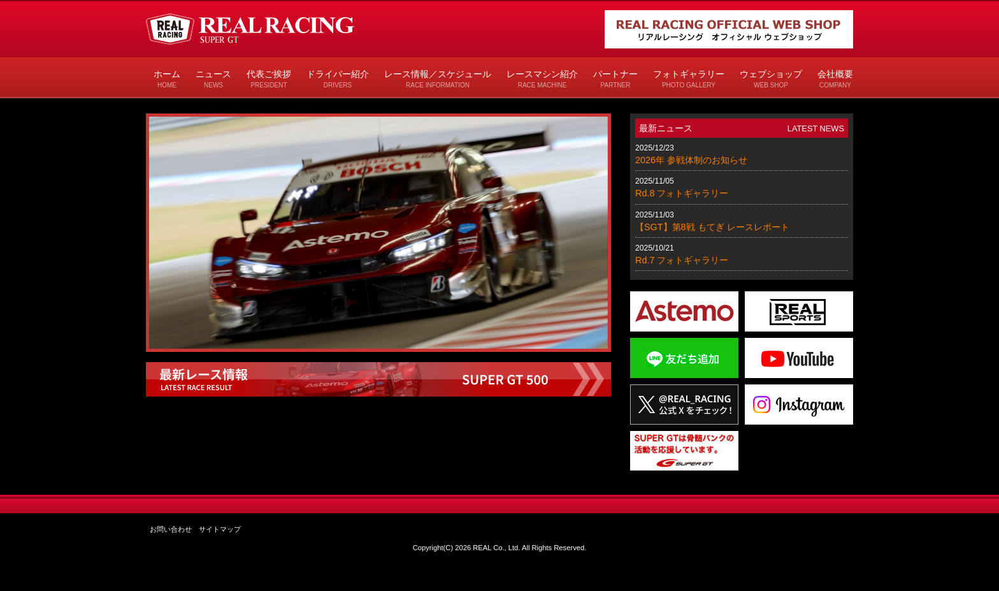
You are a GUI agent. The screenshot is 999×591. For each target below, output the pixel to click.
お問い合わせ (171, 529)
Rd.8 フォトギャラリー (681, 193)
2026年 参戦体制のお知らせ (691, 160)
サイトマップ (220, 529)
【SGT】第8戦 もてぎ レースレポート (712, 227)
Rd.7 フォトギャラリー (681, 260)
